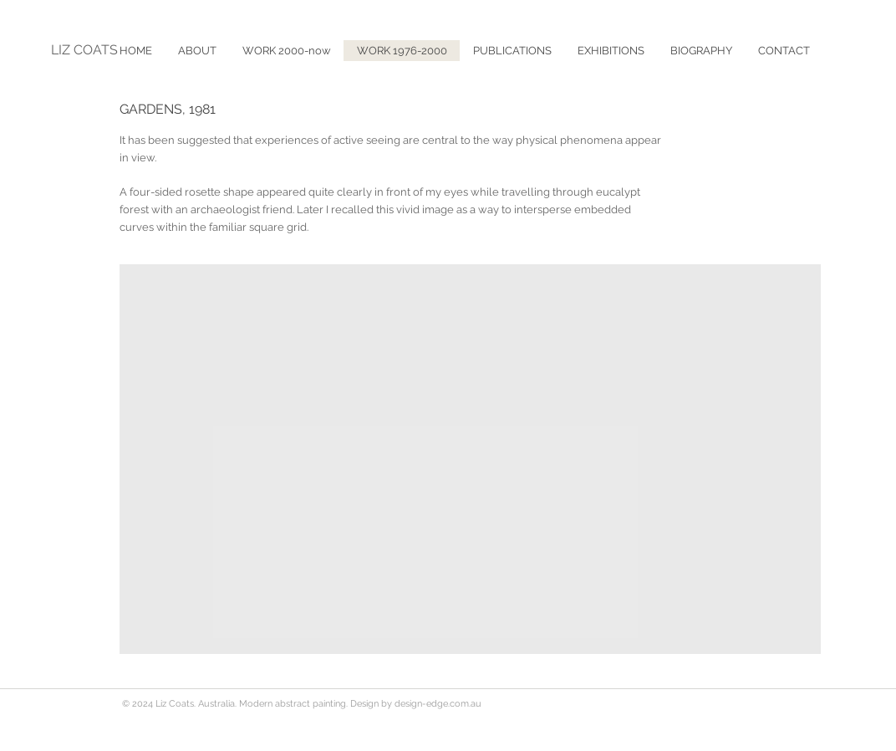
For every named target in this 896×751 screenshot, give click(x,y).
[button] (512, 50)
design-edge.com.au (438, 703)
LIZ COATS (84, 50)
